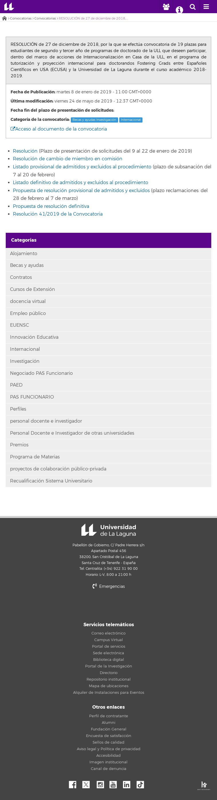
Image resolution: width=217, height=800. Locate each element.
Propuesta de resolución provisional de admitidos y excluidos (81, 191)
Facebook (75, 783)
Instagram (102, 783)
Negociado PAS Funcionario (41, 373)
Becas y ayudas (27, 265)
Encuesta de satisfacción (108, 736)
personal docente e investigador (46, 421)
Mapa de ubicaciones (108, 686)
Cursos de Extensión (32, 289)
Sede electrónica (108, 653)
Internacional (131, 120)
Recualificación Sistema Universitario (51, 481)
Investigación (25, 361)
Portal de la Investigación (108, 666)
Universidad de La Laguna (9, 7)
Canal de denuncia (108, 768)
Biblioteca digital (108, 659)
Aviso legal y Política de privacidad (108, 749)
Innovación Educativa (34, 337)
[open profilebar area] (165, 6)
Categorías (23, 240)
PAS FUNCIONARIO (32, 397)
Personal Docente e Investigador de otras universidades (72, 433)
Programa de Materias (35, 457)
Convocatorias (21, 18)
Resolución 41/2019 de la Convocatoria (58, 214)
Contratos (21, 277)
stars (109, 606)
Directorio (109, 673)
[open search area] (192, 6)
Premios (19, 445)
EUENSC (19, 325)
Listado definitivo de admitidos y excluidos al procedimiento (80, 183)
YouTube (115, 783)
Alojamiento (23, 254)
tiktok (142, 783)
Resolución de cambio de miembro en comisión (67, 159)
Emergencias (109, 586)
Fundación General (108, 729)
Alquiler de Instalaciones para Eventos (108, 692)
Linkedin (129, 783)
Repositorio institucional (109, 679)
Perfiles (18, 409)
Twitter (88, 783)
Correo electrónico (108, 633)
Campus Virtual (108, 640)
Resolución (25, 151)
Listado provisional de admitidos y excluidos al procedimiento (82, 167)
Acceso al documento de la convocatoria (59, 129)
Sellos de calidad (108, 742)
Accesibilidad (108, 755)
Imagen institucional (108, 762)
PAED (16, 385)
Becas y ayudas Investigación (94, 120)
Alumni (108, 722)
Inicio (4, 18)
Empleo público (28, 313)
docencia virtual (28, 301)
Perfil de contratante (108, 716)
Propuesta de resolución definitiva (51, 206)
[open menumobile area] (206, 6)
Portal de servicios (108, 646)
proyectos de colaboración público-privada (58, 469)
